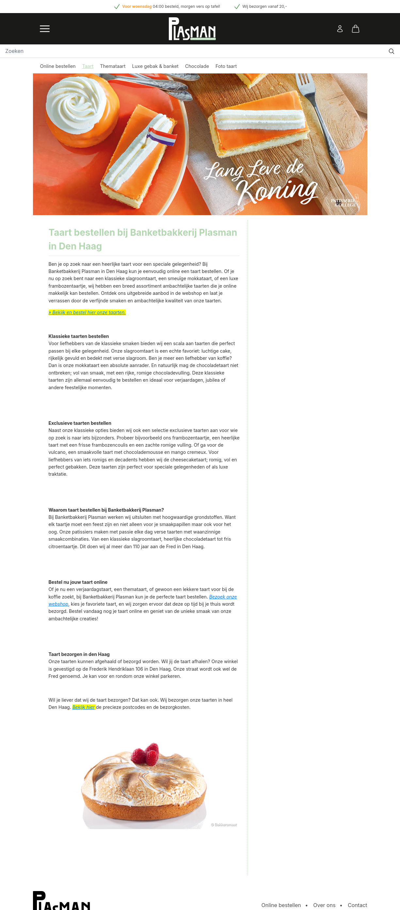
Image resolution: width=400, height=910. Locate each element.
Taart (88, 66)
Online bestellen (58, 66)
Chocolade (197, 66)
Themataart (112, 66)
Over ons (324, 905)
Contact (357, 905)
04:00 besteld (166, 6)
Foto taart (226, 66)
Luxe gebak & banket (155, 66)
